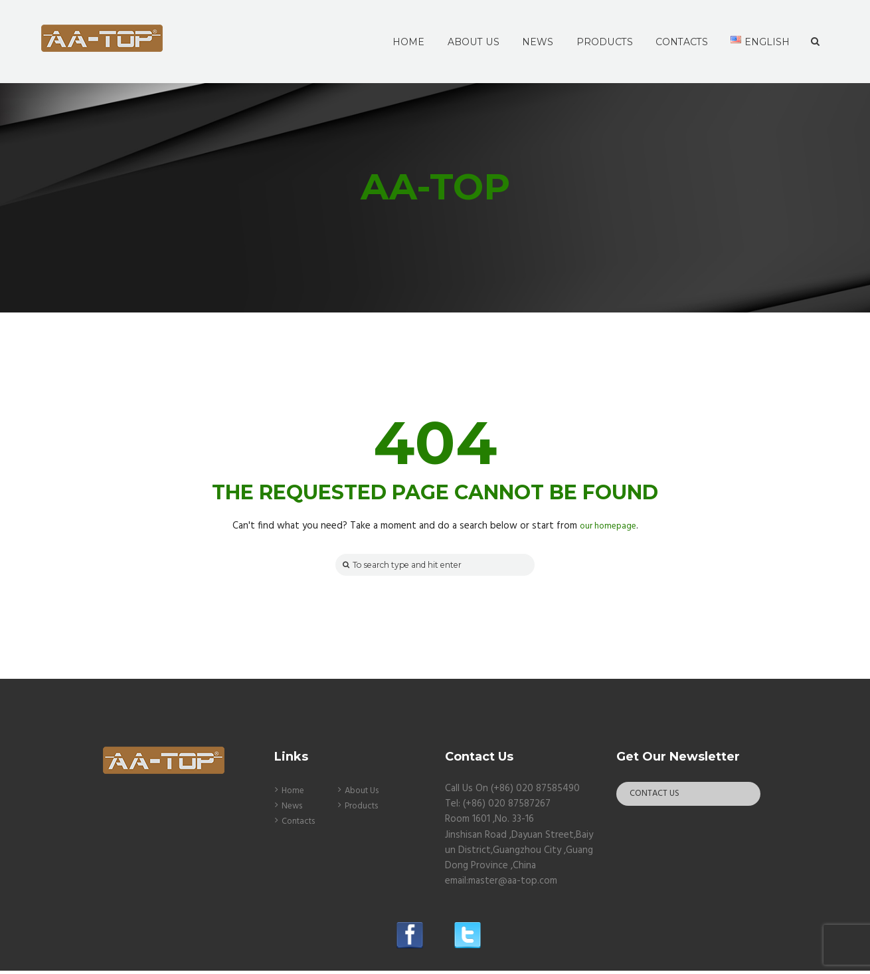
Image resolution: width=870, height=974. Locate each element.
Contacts (302, 824)
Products (365, 809)
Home (294, 794)
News (294, 809)
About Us (366, 794)
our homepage (607, 526)
